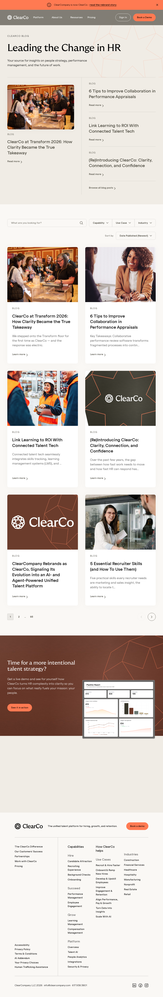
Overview (73, 947)
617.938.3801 (79, 985)
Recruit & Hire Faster (108, 865)
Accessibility (22, 945)
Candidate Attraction (80, 861)
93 (31, 617)
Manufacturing (132, 879)
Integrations (75, 962)
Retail (127, 894)
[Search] (81, 222)
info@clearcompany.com (57, 985)
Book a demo (137, 826)
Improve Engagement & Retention (104, 891)
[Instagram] (146, 985)
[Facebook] (140, 985)
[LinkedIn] (134, 985)
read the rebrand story (103, 5)
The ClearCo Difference (29, 846)
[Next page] (152, 617)
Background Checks (79, 875)
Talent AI (73, 952)
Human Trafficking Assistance (31, 967)
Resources (76, 17)
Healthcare (130, 870)
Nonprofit (129, 884)
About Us (57, 17)
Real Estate (130, 889)
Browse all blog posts (102, 188)
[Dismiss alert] (157, 5)
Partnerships (22, 856)
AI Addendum (22, 958)
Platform (38, 17)
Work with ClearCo (26, 861)
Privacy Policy (22, 949)
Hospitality (130, 875)
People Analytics (77, 957)
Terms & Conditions (26, 954)
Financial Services (134, 865)
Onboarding (74, 879)
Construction (131, 860)
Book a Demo (144, 17)
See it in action (19, 707)
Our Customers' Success (29, 851)
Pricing (91, 17)
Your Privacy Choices (27, 962)
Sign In (123, 17)
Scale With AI (103, 916)
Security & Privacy (78, 967)
